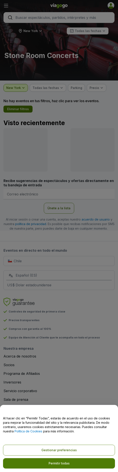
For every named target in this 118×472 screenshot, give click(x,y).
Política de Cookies (28, 431)
